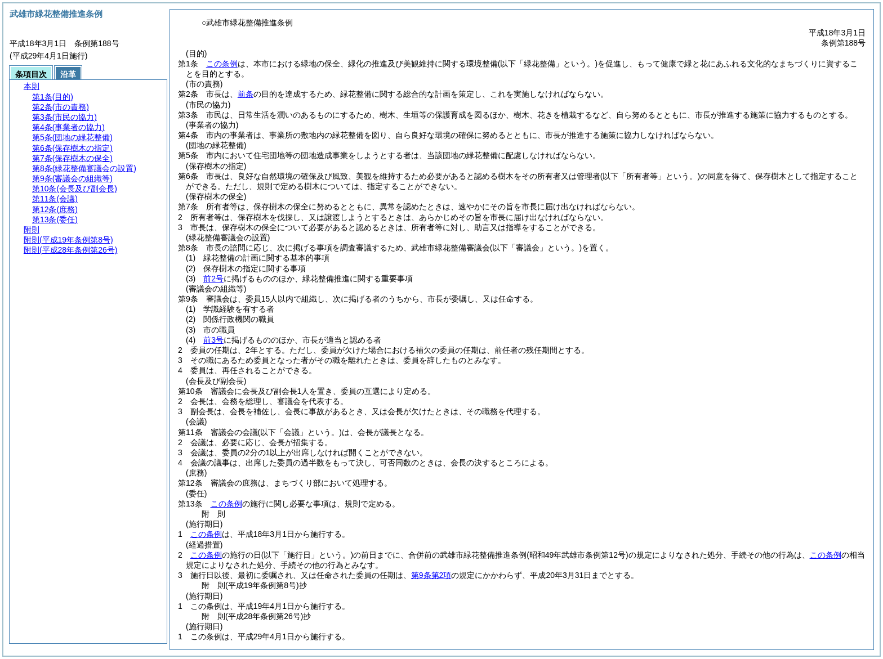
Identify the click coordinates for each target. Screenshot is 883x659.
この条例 (222, 63)
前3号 (213, 339)
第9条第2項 (431, 575)
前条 (245, 93)
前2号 (213, 278)
